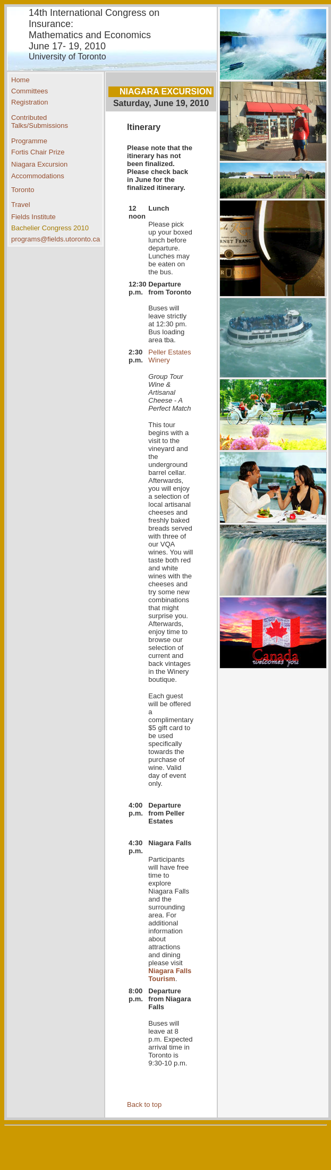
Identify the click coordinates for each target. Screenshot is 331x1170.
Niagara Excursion (39, 164)
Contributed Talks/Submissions (39, 121)
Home (20, 80)
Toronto (22, 190)
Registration (29, 102)
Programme (29, 141)
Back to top (144, 1104)
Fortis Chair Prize (37, 152)
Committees (29, 91)
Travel (20, 205)
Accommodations (37, 176)
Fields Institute (33, 217)
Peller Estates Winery (169, 356)
